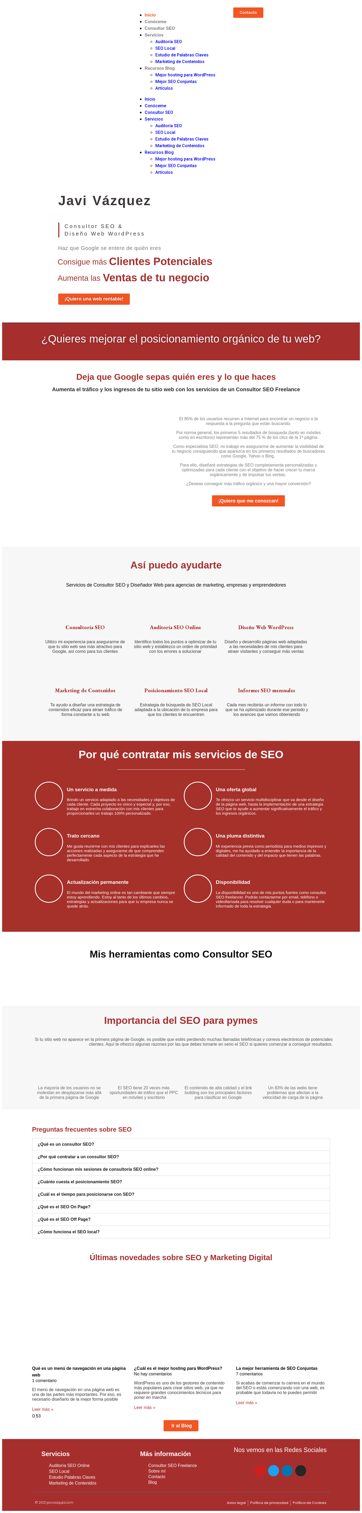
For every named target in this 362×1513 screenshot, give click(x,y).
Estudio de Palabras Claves (182, 54)
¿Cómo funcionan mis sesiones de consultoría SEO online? (98, 1169)
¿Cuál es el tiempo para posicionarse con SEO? (86, 1194)
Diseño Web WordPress (266, 627)
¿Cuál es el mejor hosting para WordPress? (178, 1368)
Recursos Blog (160, 68)
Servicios (154, 35)
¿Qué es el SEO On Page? (64, 1207)
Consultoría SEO (85, 627)
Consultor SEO (160, 28)
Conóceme (156, 21)
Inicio (150, 15)
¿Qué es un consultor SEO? (66, 1144)
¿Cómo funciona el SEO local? (69, 1232)
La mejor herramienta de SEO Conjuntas (277, 1368)
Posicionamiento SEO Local (176, 690)
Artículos (164, 88)
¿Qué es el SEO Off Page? (64, 1219)
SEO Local (165, 48)
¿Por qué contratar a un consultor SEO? (78, 1157)
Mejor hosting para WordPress (185, 74)
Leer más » (42, 1409)
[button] (248, 12)
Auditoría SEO (168, 41)
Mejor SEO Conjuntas (176, 81)
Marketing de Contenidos (180, 61)
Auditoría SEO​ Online (175, 627)
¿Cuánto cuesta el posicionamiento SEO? (80, 1182)
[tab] (181, 1144)
